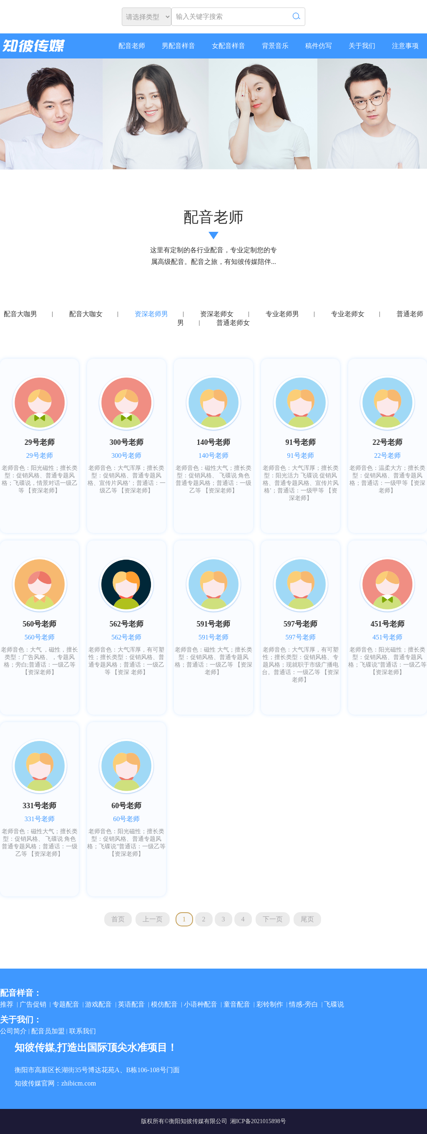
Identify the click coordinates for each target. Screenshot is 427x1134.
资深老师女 (217, 313)
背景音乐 (275, 45)
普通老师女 (233, 322)
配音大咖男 (20, 313)
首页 (118, 919)
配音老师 (131, 45)
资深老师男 (151, 313)
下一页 (273, 919)
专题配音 (66, 1004)
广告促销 (33, 1004)
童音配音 (237, 1004)
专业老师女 (347, 313)
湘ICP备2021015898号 (258, 1121)
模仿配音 (164, 1004)
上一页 (153, 919)
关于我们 (362, 45)
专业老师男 (282, 313)
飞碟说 (334, 1004)
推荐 (6, 1004)
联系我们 (82, 1031)
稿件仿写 (318, 45)
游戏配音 (98, 1004)
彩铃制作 (269, 1004)
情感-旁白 (303, 1004)
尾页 (307, 919)
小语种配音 (200, 1004)
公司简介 (13, 1031)
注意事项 (405, 45)
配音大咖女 (86, 313)
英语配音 (131, 1004)
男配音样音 (178, 45)
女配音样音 (228, 45)
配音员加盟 (48, 1031)
